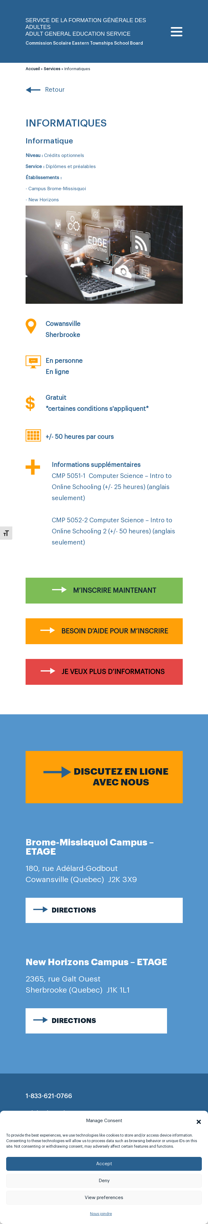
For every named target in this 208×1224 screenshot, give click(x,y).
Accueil (33, 69)
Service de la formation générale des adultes (86, 23)
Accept (104, 1164)
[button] (199, 1121)
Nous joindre (101, 1214)
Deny (104, 1180)
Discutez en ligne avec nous (121, 777)
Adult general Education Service (78, 34)
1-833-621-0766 (49, 1096)
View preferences (104, 1197)
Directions (74, 910)
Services (52, 69)
